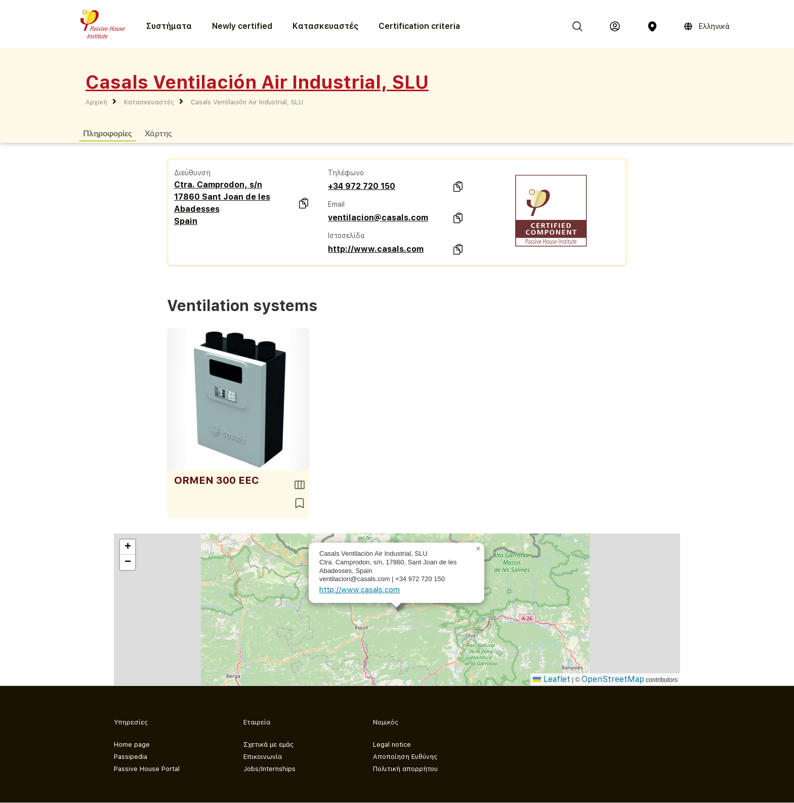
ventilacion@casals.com (378, 217)
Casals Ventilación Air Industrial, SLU (247, 102)
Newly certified (242, 26)
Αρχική (96, 102)
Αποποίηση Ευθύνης (405, 756)
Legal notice (392, 744)
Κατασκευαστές (325, 26)
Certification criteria (419, 26)
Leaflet (551, 679)
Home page (132, 744)
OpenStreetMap (612, 679)
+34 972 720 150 (361, 186)
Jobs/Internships (269, 769)
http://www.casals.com (376, 249)
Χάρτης (158, 133)
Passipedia (130, 756)
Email (336, 204)
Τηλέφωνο (346, 173)
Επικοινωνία (262, 756)
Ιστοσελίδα (346, 236)
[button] (478, 549)
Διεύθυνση (192, 173)
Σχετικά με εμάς (268, 744)
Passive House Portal (147, 769)
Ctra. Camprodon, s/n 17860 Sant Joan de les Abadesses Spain (222, 203)
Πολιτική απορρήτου (405, 769)
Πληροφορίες (107, 133)
